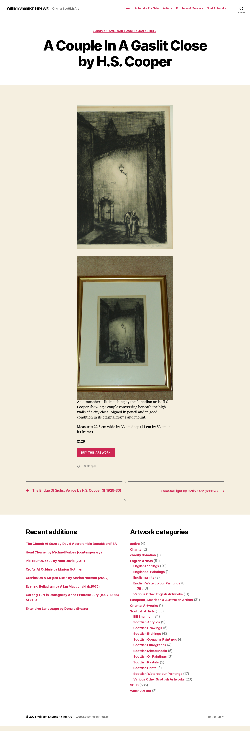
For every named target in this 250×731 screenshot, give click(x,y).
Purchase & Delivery (189, 8)
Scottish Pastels (146, 667)
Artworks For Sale (147, 8)
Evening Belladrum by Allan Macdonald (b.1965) (65, 596)
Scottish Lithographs (150, 650)
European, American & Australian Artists (125, 31)
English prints (144, 582)
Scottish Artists (143, 616)
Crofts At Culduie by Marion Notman (55, 579)
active (135, 549)
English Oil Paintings (150, 577)
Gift (140, 593)
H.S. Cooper (89, 466)
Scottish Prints (145, 673)
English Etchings (147, 571)
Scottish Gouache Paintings (156, 644)
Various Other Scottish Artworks (160, 684)
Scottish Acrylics (147, 627)
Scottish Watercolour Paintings (159, 679)
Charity (136, 554)
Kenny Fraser (101, 721)
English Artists (142, 566)
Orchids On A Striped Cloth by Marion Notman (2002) (70, 588)
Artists (167, 8)
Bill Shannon (143, 621)
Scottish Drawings (148, 633)
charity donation (143, 560)
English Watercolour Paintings (158, 588)
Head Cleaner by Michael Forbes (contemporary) (66, 562)
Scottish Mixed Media (151, 656)
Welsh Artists (141, 696)
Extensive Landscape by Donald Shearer (59, 619)
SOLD (134, 690)
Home (127, 8)
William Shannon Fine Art (29, 8)
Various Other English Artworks (159, 599)
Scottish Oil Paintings (151, 661)
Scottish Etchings (147, 638)
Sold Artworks (216, 8)
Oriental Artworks (145, 610)
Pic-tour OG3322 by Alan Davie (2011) (57, 571)
